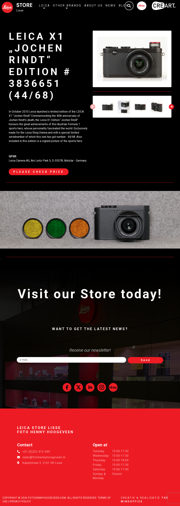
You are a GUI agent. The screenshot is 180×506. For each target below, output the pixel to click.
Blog (123, 5)
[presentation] (92, 106)
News (111, 5)
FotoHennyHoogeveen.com (47, 497)
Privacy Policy (20, 501)
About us (94, 5)
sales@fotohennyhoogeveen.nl (43, 457)
